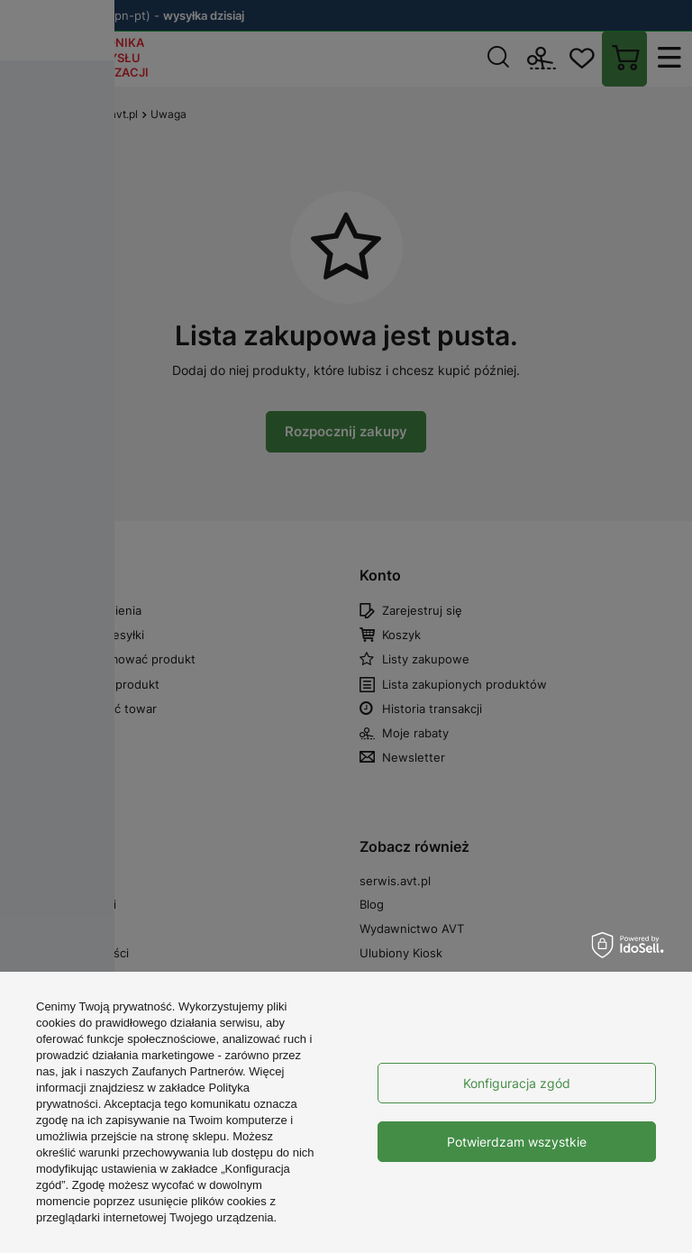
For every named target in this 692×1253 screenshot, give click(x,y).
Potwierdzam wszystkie (517, 1141)
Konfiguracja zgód (516, 1083)
